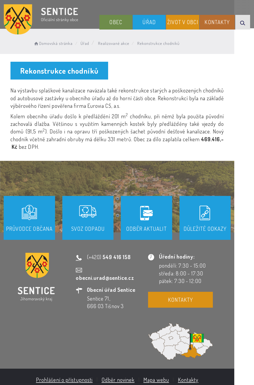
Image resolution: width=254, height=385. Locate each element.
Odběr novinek (127, 333)
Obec (123, 29)
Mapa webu (166, 333)
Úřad (154, 29)
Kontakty (218, 29)
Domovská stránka (55, 42)
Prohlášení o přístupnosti (74, 333)
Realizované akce (116, 42)
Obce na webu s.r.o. (214, 357)
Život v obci (186, 25)
